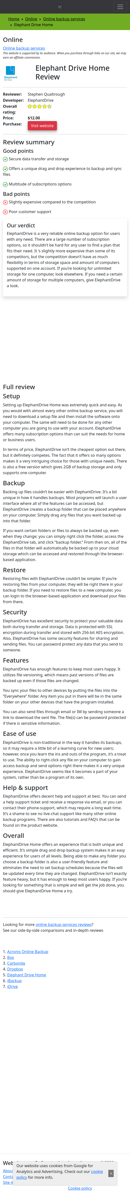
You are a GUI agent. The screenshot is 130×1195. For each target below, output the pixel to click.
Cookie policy (80, 1188)
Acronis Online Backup (27, 951)
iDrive (12, 986)
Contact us (12, 1176)
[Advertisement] (44, 342)
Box (10, 957)
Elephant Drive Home (26, 975)
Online (31, 19)
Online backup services (64, 19)
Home (13, 19)
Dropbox (15, 969)
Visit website (42, 125)
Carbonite (16, 963)
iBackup (14, 980)
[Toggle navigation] (120, 7)
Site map (11, 1182)
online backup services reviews (64, 924)
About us (11, 1170)
